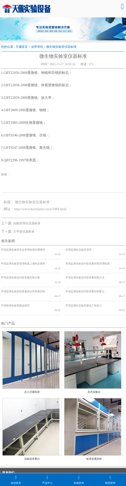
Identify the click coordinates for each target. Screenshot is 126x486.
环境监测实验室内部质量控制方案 (20, 268)
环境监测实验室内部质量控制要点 (84, 277)
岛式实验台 (94, 368)
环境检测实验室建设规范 (15, 286)
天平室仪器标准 (23, 231)
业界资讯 (37, 46)
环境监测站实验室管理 (78, 249)
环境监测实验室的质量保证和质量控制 (23, 277)
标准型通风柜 (94, 435)
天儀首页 (22, 46)
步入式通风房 (32, 368)
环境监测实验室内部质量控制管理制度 (87, 258)
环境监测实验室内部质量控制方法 (84, 268)
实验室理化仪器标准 (26, 223)
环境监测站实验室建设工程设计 (83, 286)
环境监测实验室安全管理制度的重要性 (23, 249)
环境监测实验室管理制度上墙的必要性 (23, 258)
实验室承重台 (32, 435)
